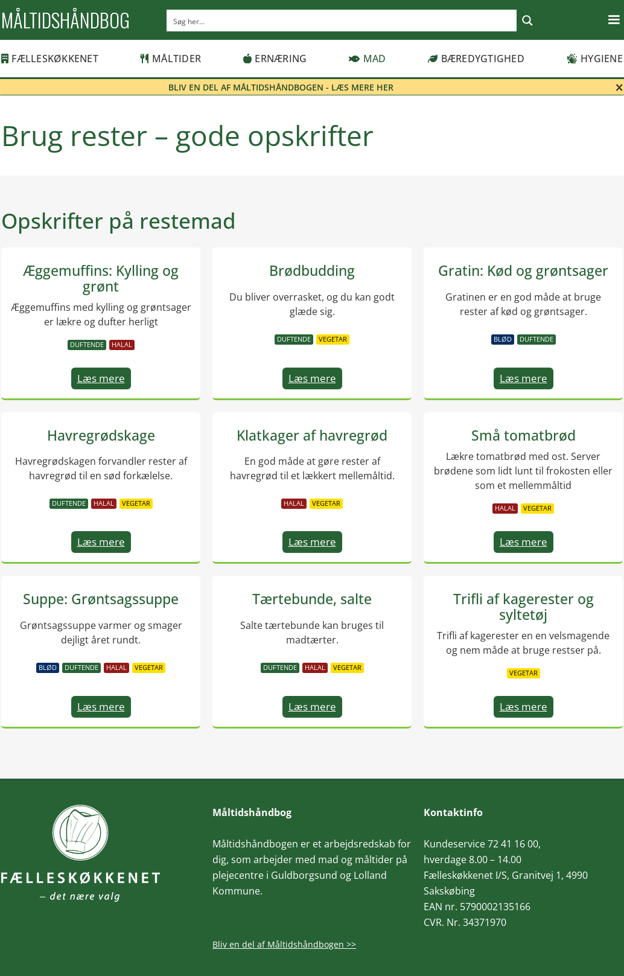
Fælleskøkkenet (49, 58)
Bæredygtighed (476, 58)
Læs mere (101, 378)
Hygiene (595, 58)
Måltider (171, 58)
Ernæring (275, 58)
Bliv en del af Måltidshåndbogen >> (284, 944)
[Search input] (342, 20)
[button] (614, 20)
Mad (367, 58)
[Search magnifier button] (527, 20)
